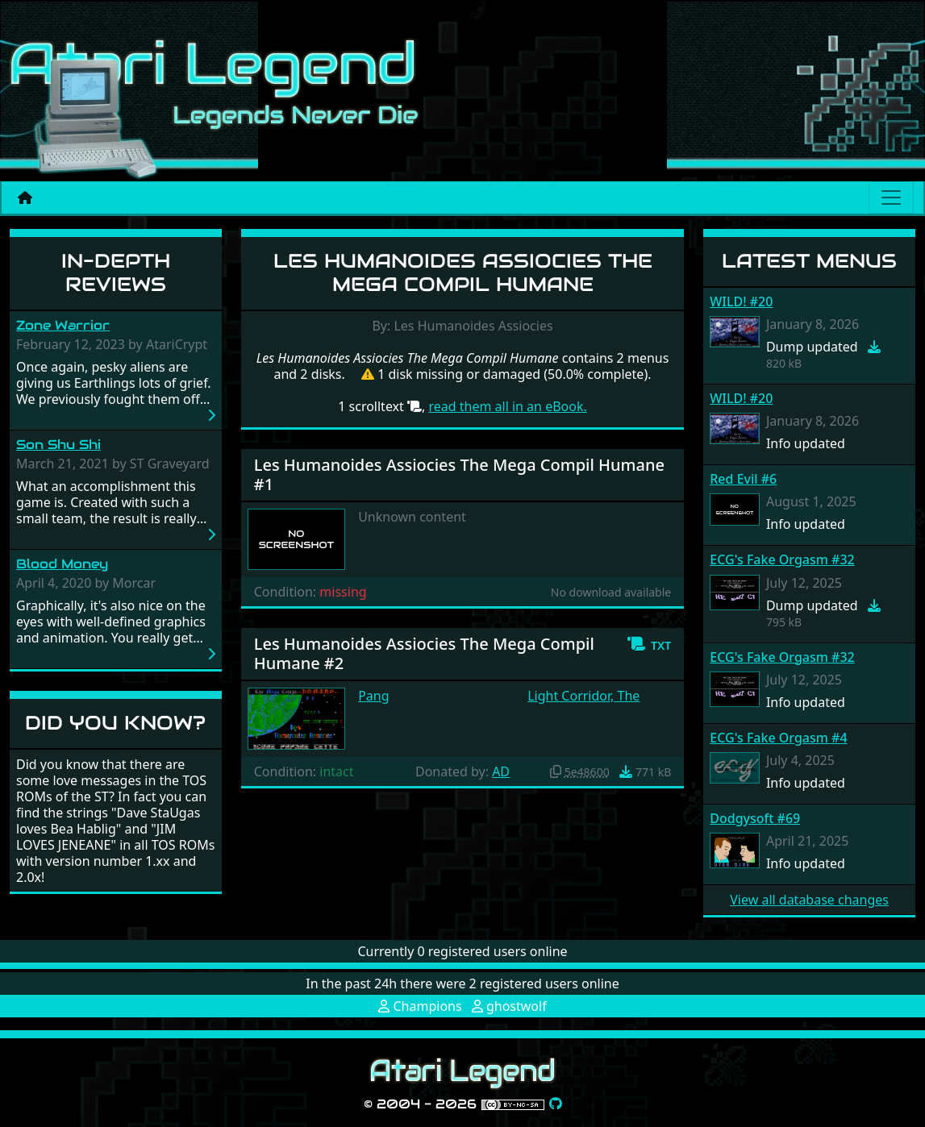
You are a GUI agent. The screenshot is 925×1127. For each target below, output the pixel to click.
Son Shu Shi (58, 444)
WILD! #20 (741, 301)
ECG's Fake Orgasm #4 (778, 737)
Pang (373, 696)
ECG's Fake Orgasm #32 (782, 559)
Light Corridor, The (583, 696)
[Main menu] (891, 197)
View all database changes (809, 900)
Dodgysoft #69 (755, 818)
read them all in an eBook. (507, 406)
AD (501, 771)
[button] (649, 644)
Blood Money (62, 564)
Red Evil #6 (743, 479)
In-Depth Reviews (115, 272)
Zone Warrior (63, 325)
